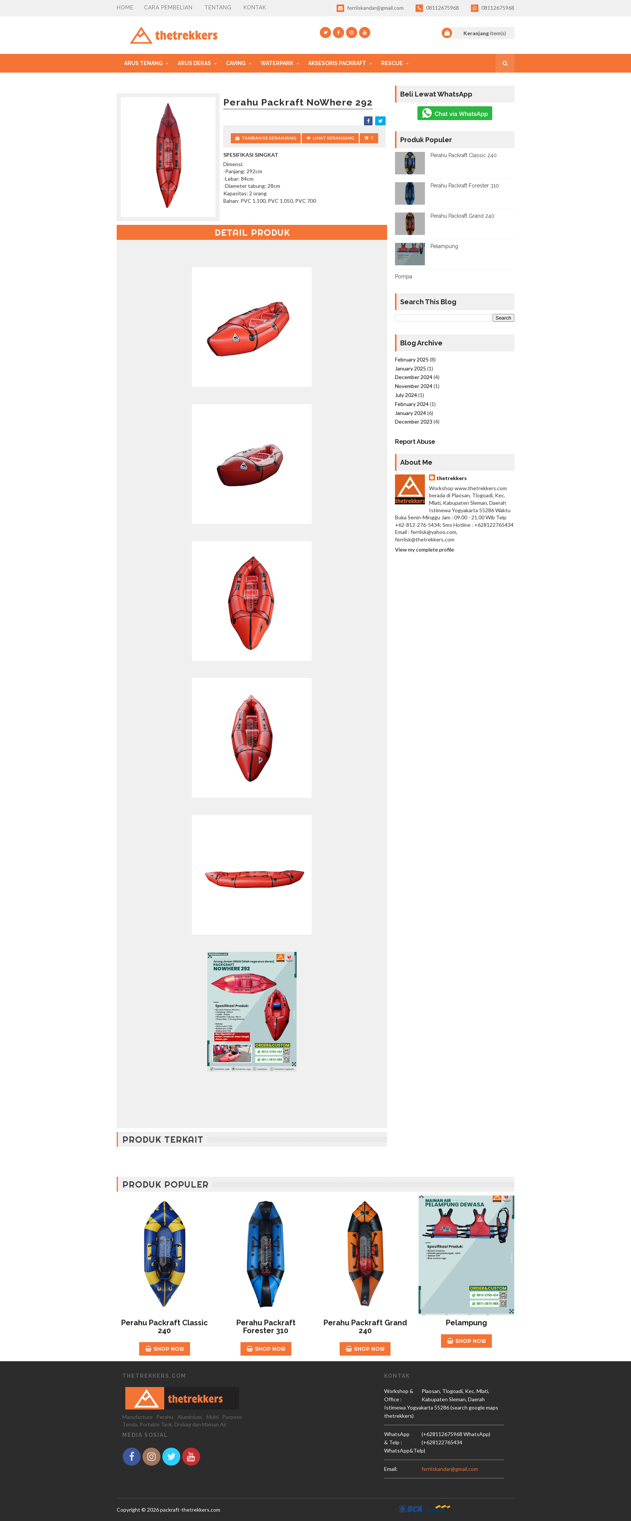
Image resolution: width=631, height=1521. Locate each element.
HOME (125, 7)
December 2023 (413, 421)
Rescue (392, 63)
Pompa (403, 277)
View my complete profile (424, 549)
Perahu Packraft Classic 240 (464, 155)
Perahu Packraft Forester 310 (465, 186)
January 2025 (410, 368)
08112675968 (437, 8)
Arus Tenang (143, 63)
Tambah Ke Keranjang (265, 138)
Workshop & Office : (398, 1395)
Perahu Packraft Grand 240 (462, 216)
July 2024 (406, 395)
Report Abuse (415, 441)
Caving (236, 63)
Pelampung (444, 246)
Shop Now (164, 1348)
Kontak (254, 7)
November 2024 (413, 386)
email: (391, 1469)
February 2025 (412, 359)
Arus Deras (194, 63)
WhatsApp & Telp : (397, 1438)
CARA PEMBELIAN (168, 7)
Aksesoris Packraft (337, 63)
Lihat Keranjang (330, 138)
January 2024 (410, 413)
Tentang (218, 7)
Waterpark (277, 63)
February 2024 (412, 404)
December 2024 (413, 377)
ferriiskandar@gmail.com (370, 8)
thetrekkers (452, 478)
